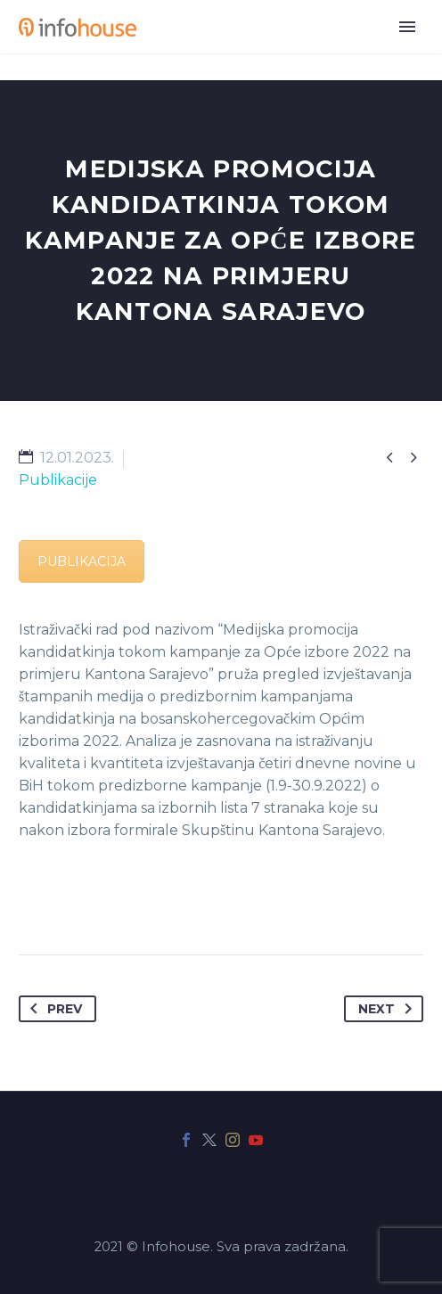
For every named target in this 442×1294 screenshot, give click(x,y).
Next (388, 1008)
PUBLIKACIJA (81, 561)
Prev (52, 1008)
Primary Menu (407, 26)
